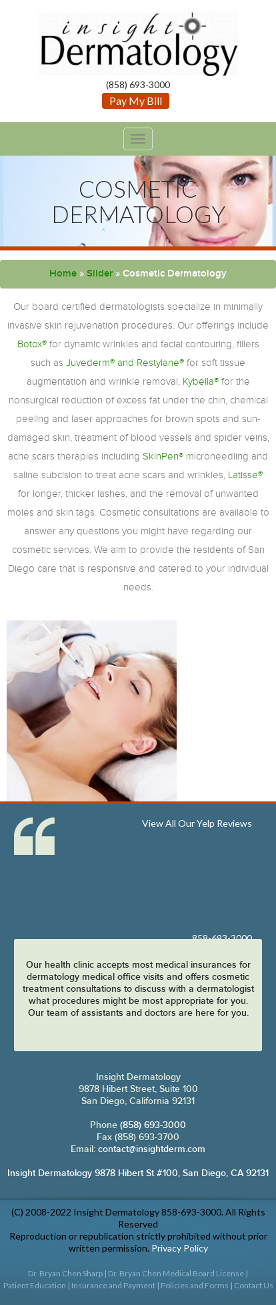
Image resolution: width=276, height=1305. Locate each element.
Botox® (32, 344)
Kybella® (201, 381)
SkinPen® (163, 456)
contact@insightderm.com (151, 1149)
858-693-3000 (222, 938)
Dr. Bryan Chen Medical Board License (176, 1273)
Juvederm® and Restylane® (125, 363)
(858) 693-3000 (151, 1125)
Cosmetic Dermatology (138, 201)
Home (63, 274)
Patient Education (34, 1285)
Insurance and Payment (113, 1285)
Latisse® (245, 475)
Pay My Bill (135, 100)
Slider (100, 274)
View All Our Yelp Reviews (197, 823)
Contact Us (253, 1285)
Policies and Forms (195, 1285)
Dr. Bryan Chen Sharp (65, 1273)
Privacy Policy (179, 1248)
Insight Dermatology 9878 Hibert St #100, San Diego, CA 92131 (138, 1173)
